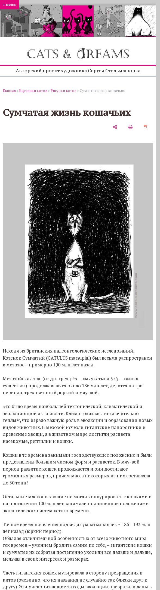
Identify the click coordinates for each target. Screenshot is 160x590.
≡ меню (9, 4)
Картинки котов (33, 90)
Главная (9, 90)
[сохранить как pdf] (146, 127)
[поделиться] (115, 127)
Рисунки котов (63, 90)
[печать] (130, 127)
